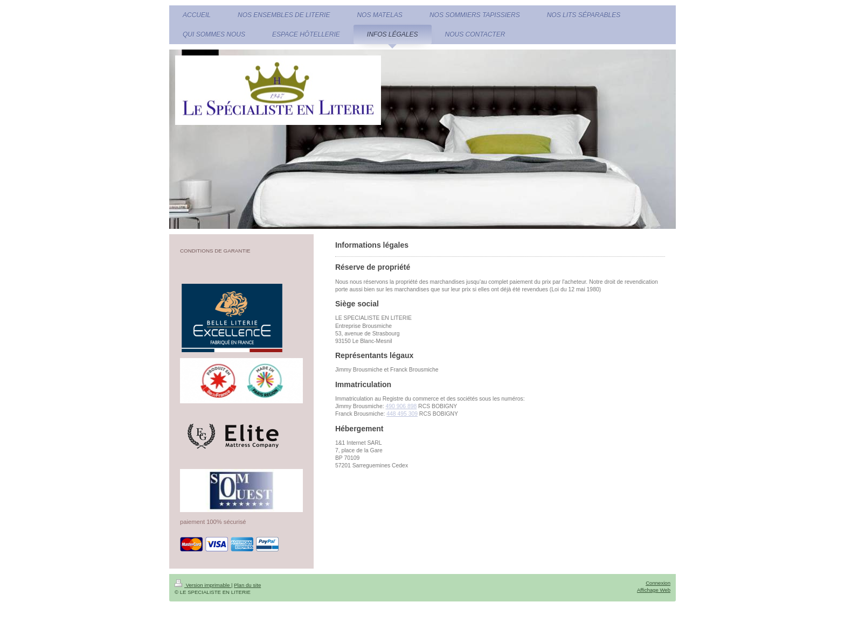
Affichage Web (653, 590)
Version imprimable (203, 585)
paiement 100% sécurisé (213, 522)
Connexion (658, 583)
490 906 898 (401, 406)
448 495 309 (402, 414)
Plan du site (247, 585)
